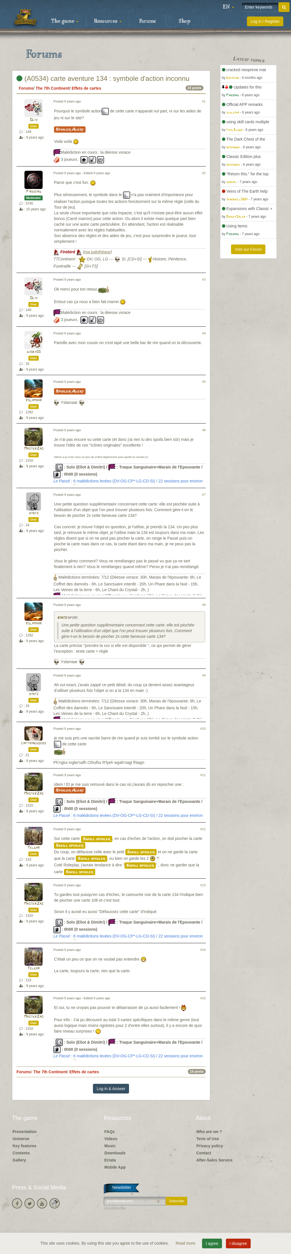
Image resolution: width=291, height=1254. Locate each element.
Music (110, 1146)
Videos (110, 1138)
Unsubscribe (115, 1208)
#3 (203, 279)
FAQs (109, 1131)
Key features (24, 1146)
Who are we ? (209, 1131)
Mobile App (115, 1167)
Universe (21, 1138)
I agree (212, 1243)
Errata (110, 1160)
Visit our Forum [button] (248, 249)
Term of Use (207, 1138)
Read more (186, 1243)
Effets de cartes (86, 88)
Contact (203, 1153)
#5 (203, 381)
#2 (203, 173)
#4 (203, 333)
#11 (203, 775)
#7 (203, 494)
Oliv (34, 120)
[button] (228, 7)
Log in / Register (265, 21)
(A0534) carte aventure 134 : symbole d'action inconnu (103, 78)
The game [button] (64, 21)
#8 (203, 605)
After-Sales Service (214, 1160)
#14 (203, 949)
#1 (203, 101)
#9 (203, 675)
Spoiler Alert (70, 129)
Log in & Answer (111, 1088)
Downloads (115, 1153)
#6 (203, 430)
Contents (21, 1153)
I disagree (238, 1243)
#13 (203, 885)
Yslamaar (33, 400)
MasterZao (33, 449)
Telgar (33, 848)
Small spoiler (96, 839)
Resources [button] (108, 21)
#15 (203, 998)
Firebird (33, 192)
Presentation (25, 1131)
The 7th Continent (52, 88)
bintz (33, 513)
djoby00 (34, 352)
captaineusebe (33, 743)
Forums (147, 21)
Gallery (19, 1160)
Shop (184, 21)
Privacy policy (209, 1146)
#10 (203, 728)
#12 (203, 829)
